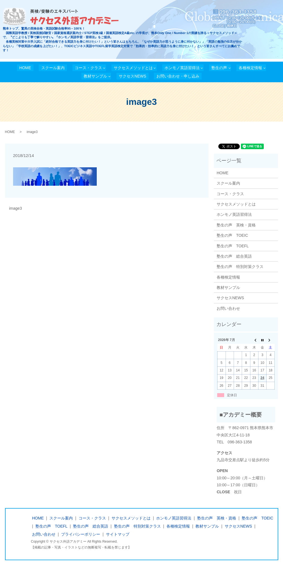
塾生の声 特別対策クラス (240, 266)
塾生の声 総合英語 (234, 256)
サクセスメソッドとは (133, 68)
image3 (15, 208)
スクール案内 (53, 68)
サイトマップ (117, 534)
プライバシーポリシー (80, 534)
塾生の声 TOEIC (232, 235)
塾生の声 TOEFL (233, 246)
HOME (25, 68)
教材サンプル (95, 76)
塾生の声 (219, 68)
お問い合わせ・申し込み (177, 76)
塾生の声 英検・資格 (236, 225)
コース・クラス (88, 68)
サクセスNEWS (132, 76)
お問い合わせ (228, 308)
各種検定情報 (250, 68)
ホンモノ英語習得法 (182, 68)
